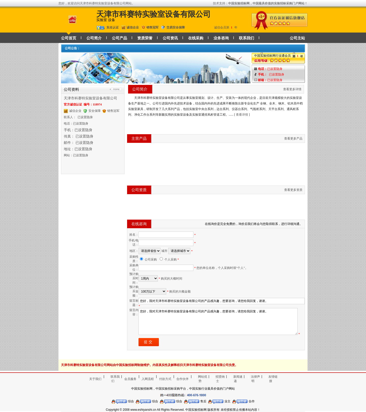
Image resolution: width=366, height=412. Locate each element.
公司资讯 (170, 38)
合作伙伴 (182, 379)
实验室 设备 (105, 20)
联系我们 (246, 38)
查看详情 (242, 114)
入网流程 (148, 379)
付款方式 (165, 379)
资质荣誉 (144, 38)
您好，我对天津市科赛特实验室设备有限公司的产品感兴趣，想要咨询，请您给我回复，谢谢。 (218, 321)
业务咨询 (221, 38)
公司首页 (68, 38)
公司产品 (119, 38)
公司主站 (297, 38)
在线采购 (195, 38)
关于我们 (95, 379)
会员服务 (130, 379)
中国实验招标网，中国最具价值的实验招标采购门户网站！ (268, 3)
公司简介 (94, 38)
